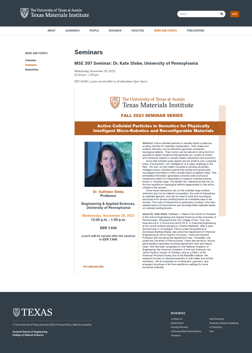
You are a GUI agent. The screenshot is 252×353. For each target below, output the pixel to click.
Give (234, 14)
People (94, 30)
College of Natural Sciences (28, 335)
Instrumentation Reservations (186, 331)
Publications (195, 30)
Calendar (30, 60)
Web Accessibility (82, 324)
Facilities (137, 30)
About (52, 30)
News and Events (165, 30)
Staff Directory (216, 319)
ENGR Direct (177, 323)
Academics (73, 30)
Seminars (31, 65)
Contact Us (176, 319)
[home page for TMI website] (55, 17)
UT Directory (215, 327)
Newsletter (32, 69)
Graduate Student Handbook (224, 323)
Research (115, 30)
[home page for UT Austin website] (33, 316)
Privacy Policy (64, 324)
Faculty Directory (179, 327)
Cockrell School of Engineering (30, 332)
